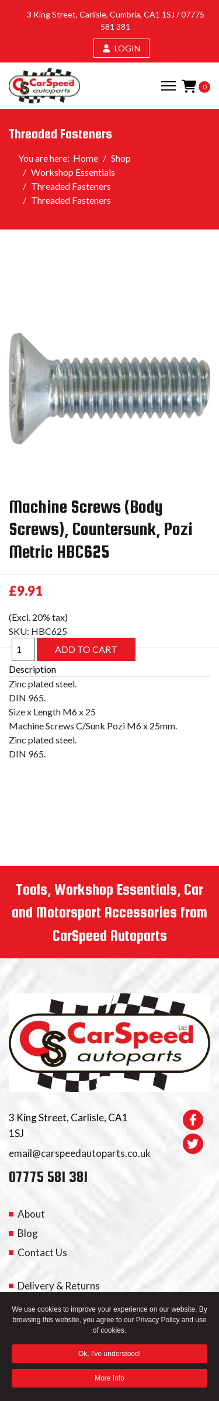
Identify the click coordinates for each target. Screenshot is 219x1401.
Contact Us (42, 1252)
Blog (28, 1233)
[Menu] (168, 85)
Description (32, 669)
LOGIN (121, 48)
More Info (109, 1380)
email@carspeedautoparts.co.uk (80, 1153)
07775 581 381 (48, 1176)
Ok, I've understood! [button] (109, 1355)
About (31, 1214)
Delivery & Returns (59, 1286)
